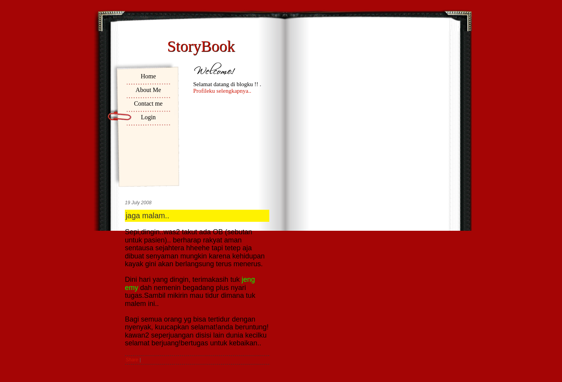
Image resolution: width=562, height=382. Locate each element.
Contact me (148, 103)
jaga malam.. (147, 215)
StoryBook (201, 46)
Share (132, 360)
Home (148, 76)
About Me (148, 90)
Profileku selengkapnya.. (222, 91)
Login (148, 117)
